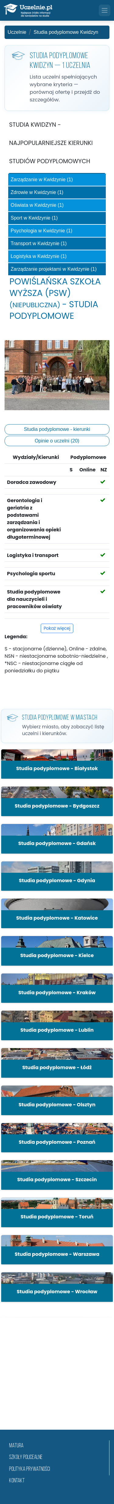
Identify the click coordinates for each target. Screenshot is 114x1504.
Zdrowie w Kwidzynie (37, 192)
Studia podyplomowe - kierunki (57, 429)
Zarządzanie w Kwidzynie (42, 179)
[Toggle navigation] (104, 10)
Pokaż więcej (56, 628)
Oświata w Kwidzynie (37, 205)
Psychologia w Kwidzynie (41, 230)
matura (16, 1446)
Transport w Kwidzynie (39, 243)
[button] (57, 764)
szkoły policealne (26, 1457)
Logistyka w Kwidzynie (39, 256)
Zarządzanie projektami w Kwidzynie (54, 269)
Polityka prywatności (29, 1469)
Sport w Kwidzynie (34, 217)
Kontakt (17, 1481)
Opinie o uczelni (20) (57, 440)
